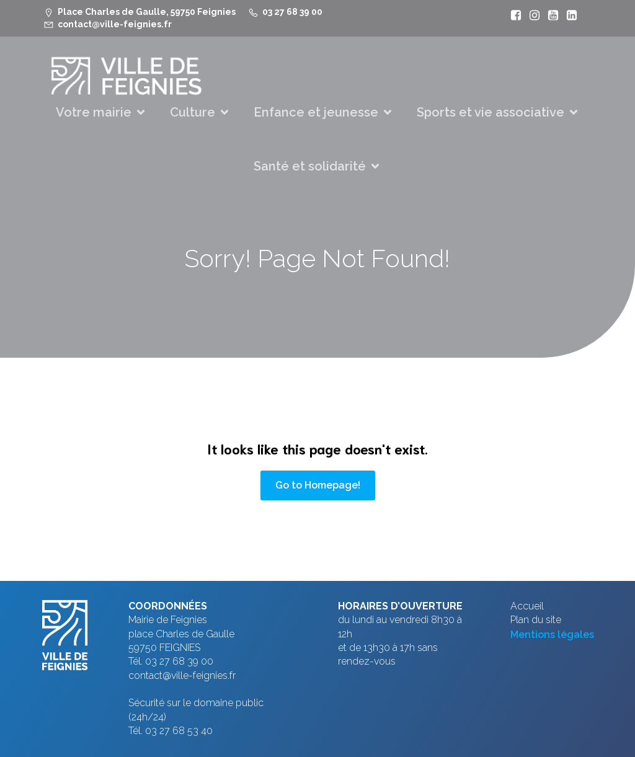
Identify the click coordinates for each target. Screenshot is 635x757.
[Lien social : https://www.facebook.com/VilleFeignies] (513, 15)
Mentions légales (552, 634)
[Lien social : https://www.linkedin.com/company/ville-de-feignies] (568, 15)
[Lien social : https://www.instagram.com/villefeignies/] (531, 15)
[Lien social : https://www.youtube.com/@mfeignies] (550, 15)
